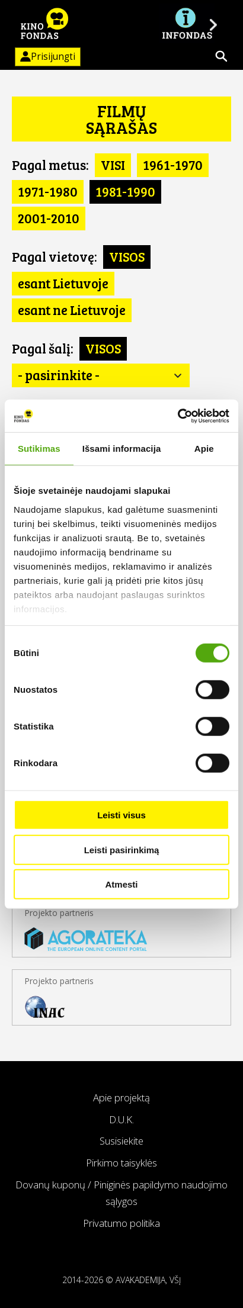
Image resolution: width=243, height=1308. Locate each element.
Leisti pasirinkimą (121, 849)
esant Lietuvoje (63, 283)
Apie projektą (121, 1097)
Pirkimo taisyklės (121, 1162)
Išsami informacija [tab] (121, 449)
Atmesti (121, 884)
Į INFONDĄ (186, 23)
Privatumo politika (121, 1223)
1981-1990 (125, 191)
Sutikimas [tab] (39, 449)
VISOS (127, 256)
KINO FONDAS (44, 23)
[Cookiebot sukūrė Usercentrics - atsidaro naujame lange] (177, 415)
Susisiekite (121, 1141)
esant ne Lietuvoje (72, 310)
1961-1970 (173, 164)
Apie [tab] (204, 449)
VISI (113, 164)
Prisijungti (45, 56)
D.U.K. (121, 1119)
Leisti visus (121, 815)
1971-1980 (48, 191)
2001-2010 (48, 218)
